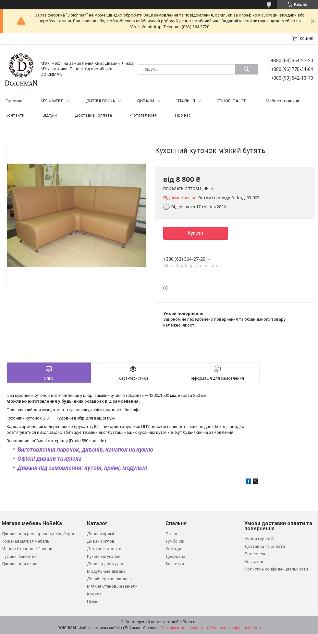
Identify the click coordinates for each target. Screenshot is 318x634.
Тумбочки (174, 541)
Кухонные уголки (103, 556)
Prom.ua (190, 622)
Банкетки (174, 563)
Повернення (256, 553)
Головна (14, 100)
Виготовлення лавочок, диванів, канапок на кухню (85, 449)
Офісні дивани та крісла (49, 458)
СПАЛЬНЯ (185, 100)
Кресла (94, 594)
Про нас (183, 115)
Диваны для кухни (105, 563)
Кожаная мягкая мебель (25, 541)
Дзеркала (175, 556)
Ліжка (171, 533)
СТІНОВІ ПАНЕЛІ (232, 100)
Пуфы (92, 601)
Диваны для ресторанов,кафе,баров (39, 533)
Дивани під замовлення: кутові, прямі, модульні (82, 467)
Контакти (15, 115)
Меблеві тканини (282, 100)
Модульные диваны (107, 571)
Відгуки (50, 115)
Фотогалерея (143, 115)
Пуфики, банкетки (19, 556)
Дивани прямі (100, 533)
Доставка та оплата (264, 546)
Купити (195, 233)
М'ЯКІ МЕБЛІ (53, 100)
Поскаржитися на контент (184, 628)
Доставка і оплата (93, 115)
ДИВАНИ (145, 100)
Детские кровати (104, 548)
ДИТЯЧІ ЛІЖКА (100, 100)
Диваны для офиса (21, 563)
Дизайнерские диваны (109, 578)
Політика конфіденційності (236, 628)
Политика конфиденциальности (276, 569)
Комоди (173, 548)
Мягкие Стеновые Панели (27, 548)
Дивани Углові (101, 541)
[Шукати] (246, 69)
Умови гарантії (258, 538)
